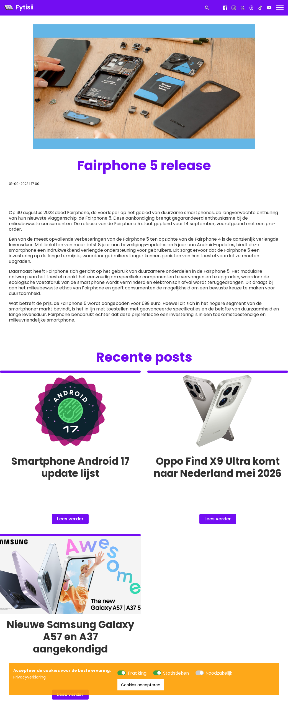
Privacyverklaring (29, 677)
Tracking (136, 673)
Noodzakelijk (218, 673)
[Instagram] (234, 8)
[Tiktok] (260, 8)
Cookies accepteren (140, 685)
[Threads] (251, 8)
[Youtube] (269, 8)
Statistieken (176, 673)
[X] (242, 8)
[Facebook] (225, 8)
